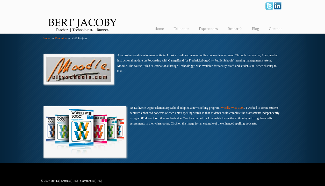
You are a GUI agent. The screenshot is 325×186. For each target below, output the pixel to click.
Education (61, 38)
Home (47, 38)
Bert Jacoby (82, 17)
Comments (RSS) (91, 181)
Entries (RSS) (69, 181)
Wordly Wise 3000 (232, 108)
